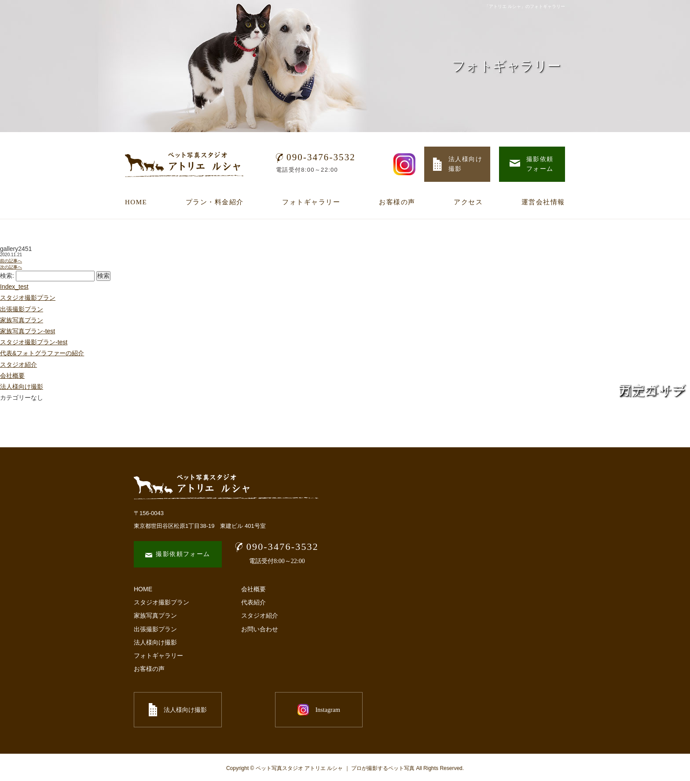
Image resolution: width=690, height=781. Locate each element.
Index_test (14, 286)
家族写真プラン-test (27, 331)
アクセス (468, 202)
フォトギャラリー (311, 202)
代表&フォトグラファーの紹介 (42, 353)
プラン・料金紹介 (215, 202)
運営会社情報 (543, 202)
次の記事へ (11, 267)
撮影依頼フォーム (177, 554)
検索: (7, 275)
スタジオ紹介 (18, 364)
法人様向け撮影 (155, 642)
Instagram (274, 709)
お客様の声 (397, 202)
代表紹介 (253, 602)
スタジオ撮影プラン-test (33, 342)
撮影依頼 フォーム (532, 164)
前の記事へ (11, 260)
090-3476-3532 (316, 157)
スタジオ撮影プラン (27, 297)
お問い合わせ (259, 629)
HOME (136, 202)
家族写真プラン (21, 320)
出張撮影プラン (21, 309)
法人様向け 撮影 (457, 164)
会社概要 (12, 375)
